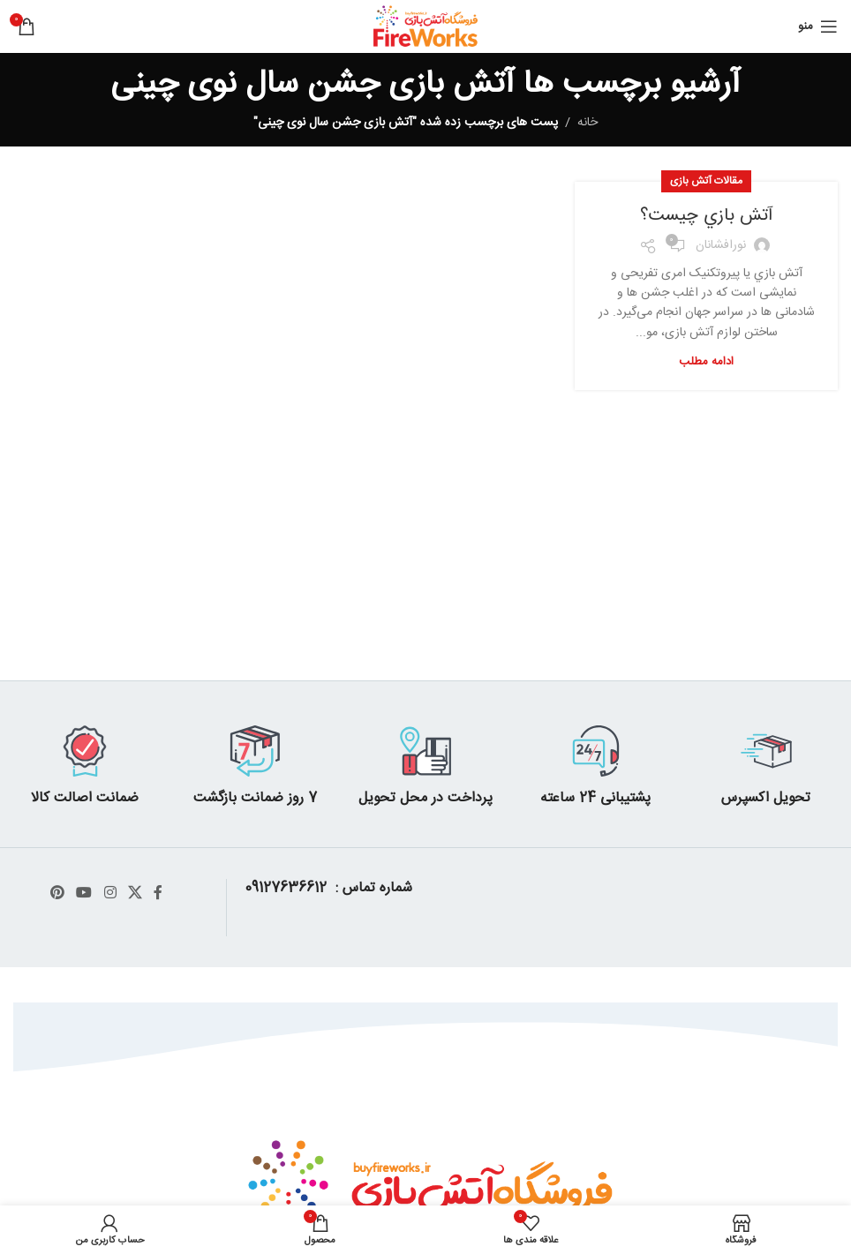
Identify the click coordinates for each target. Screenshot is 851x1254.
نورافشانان (721, 245)
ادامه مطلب (706, 362)
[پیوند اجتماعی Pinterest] (57, 893)
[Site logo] (426, 27)
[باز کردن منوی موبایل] (818, 26)
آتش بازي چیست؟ (706, 215)
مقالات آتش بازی (706, 181)
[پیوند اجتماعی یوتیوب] (84, 893)
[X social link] (134, 893)
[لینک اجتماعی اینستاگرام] (110, 893)
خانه (587, 122)
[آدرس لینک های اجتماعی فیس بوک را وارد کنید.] (157, 893)
